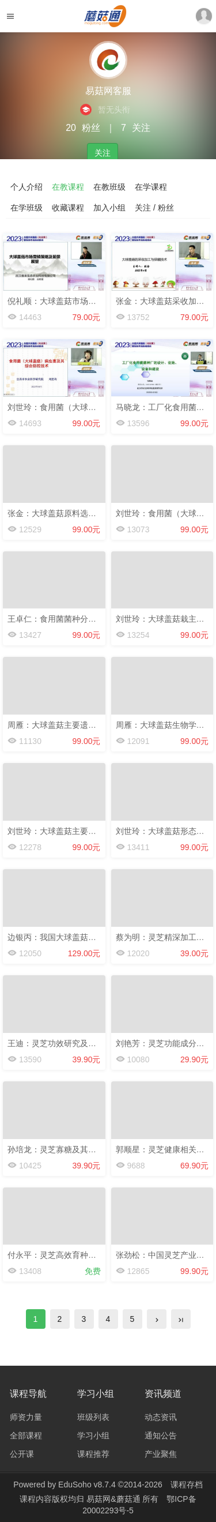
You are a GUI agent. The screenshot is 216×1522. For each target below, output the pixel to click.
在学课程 (151, 186)
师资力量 (26, 1417)
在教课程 (68, 186)
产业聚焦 (161, 1454)
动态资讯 (161, 1417)
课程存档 (186, 1484)
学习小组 (93, 1435)
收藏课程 (68, 207)
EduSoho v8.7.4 (87, 1484)
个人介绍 (26, 186)
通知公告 (161, 1435)
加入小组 (109, 207)
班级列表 (93, 1417)
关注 (102, 152)
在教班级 (109, 186)
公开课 (22, 1454)
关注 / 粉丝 (154, 207)
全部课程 (26, 1435)
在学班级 (26, 207)
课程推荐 (93, 1454)
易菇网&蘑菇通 (114, 1499)
